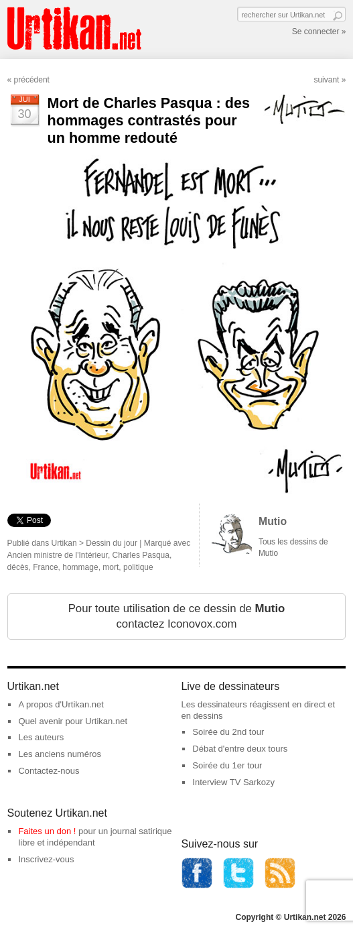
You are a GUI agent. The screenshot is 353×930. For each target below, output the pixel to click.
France (45, 567)
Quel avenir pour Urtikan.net (72, 721)
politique (138, 567)
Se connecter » (319, 31)
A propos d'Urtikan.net (61, 704)
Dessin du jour (111, 543)
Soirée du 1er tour (227, 765)
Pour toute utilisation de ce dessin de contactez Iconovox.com (176, 616)
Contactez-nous (48, 771)
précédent (32, 79)
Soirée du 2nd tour (228, 732)
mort (110, 567)
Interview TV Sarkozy (233, 782)
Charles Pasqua (141, 555)
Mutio (273, 521)
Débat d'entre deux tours (239, 749)
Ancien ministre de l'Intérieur (57, 555)
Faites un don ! (47, 831)
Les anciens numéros (59, 754)
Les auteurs (41, 737)
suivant (326, 79)
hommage (80, 567)
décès (18, 567)
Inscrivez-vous (46, 859)
